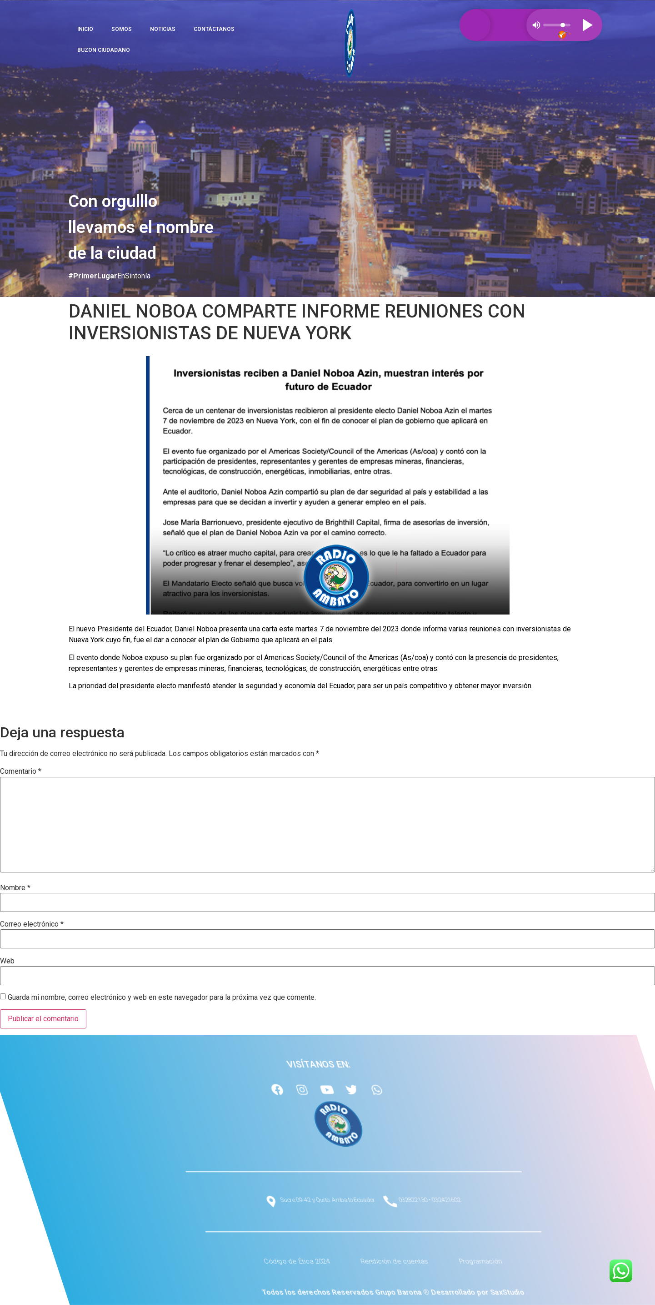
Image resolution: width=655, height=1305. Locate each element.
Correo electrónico (32, 924)
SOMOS (121, 29)
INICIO (85, 29)
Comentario (20, 771)
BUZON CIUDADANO (103, 50)
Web (7, 961)
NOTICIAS (162, 29)
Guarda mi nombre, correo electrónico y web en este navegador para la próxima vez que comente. (162, 997)
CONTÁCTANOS (214, 29)
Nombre (15, 888)
